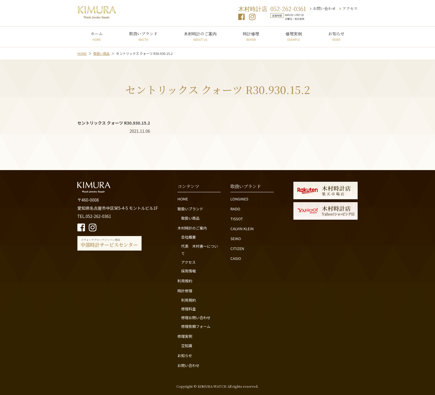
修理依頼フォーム (195, 326)
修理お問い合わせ (195, 317)
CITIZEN (237, 248)
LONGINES (239, 199)
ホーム (96, 36)
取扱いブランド (143, 36)
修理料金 (188, 309)
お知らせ (336, 36)
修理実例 (293, 36)
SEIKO (235, 238)
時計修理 (251, 36)
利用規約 (185, 281)
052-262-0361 (288, 8)
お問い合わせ (323, 8)
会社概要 (188, 237)
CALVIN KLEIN (241, 228)
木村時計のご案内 (200, 36)
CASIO (235, 258)
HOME (183, 199)
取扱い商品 (190, 218)
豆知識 (186, 345)
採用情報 (188, 271)
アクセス (348, 8)
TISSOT (236, 218)
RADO (235, 209)
